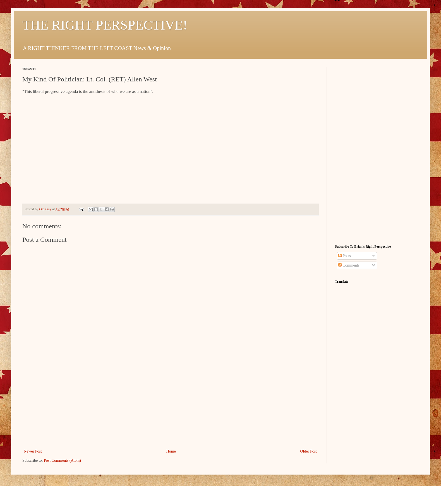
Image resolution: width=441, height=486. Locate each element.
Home (171, 451)
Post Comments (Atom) (62, 460)
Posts (344, 256)
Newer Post (33, 451)
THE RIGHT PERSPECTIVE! (104, 25)
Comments (348, 265)
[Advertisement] (170, 406)
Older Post (308, 451)
